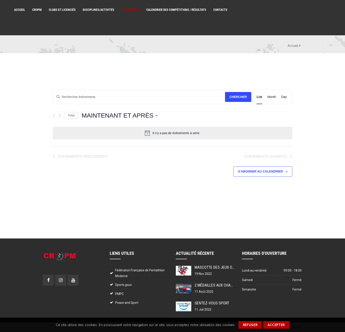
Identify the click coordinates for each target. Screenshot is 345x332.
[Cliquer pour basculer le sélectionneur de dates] (120, 115)
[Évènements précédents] (54, 116)
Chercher (238, 97)
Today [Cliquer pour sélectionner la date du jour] (71, 115)
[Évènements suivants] (59, 116)
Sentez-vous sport (212, 303)
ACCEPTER (276, 325)
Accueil (293, 45)
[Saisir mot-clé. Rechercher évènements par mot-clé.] (139, 97)
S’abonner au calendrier (260, 171)
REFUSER (250, 325)
